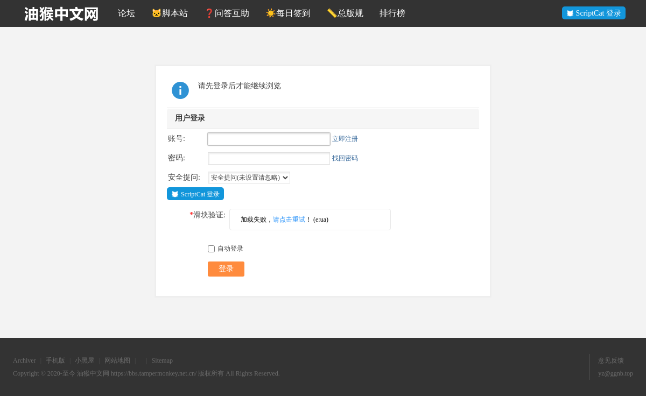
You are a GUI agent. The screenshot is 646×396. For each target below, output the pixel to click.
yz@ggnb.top (615, 373)
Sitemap (162, 360)
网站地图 (117, 360)
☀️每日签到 (288, 13)
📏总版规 (345, 13)
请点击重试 (289, 219)
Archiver (24, 360)
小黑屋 (84, 360)
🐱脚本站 (169, 13)
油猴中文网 (93, 373)
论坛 (126, 13)
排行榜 (392, 13)
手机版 (55, 360)
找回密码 (345, 158)
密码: (176, 158)
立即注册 (345, 139)
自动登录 (225, 248)
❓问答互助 (226, 13)
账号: (176, 139)
